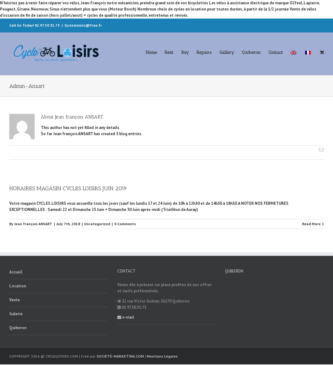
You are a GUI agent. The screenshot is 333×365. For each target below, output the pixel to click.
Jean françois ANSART (33, 223)
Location (17, 286)
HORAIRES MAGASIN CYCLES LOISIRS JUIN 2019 (68, 188)
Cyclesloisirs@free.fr (83, 25)
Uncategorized (97, 223)
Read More (311, 223)
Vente (14, 300)
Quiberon (17, 327)
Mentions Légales (162, 356)
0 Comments (125, 223)
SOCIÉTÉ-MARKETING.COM (120, 356)
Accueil (15, 272)
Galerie (16, 313)
